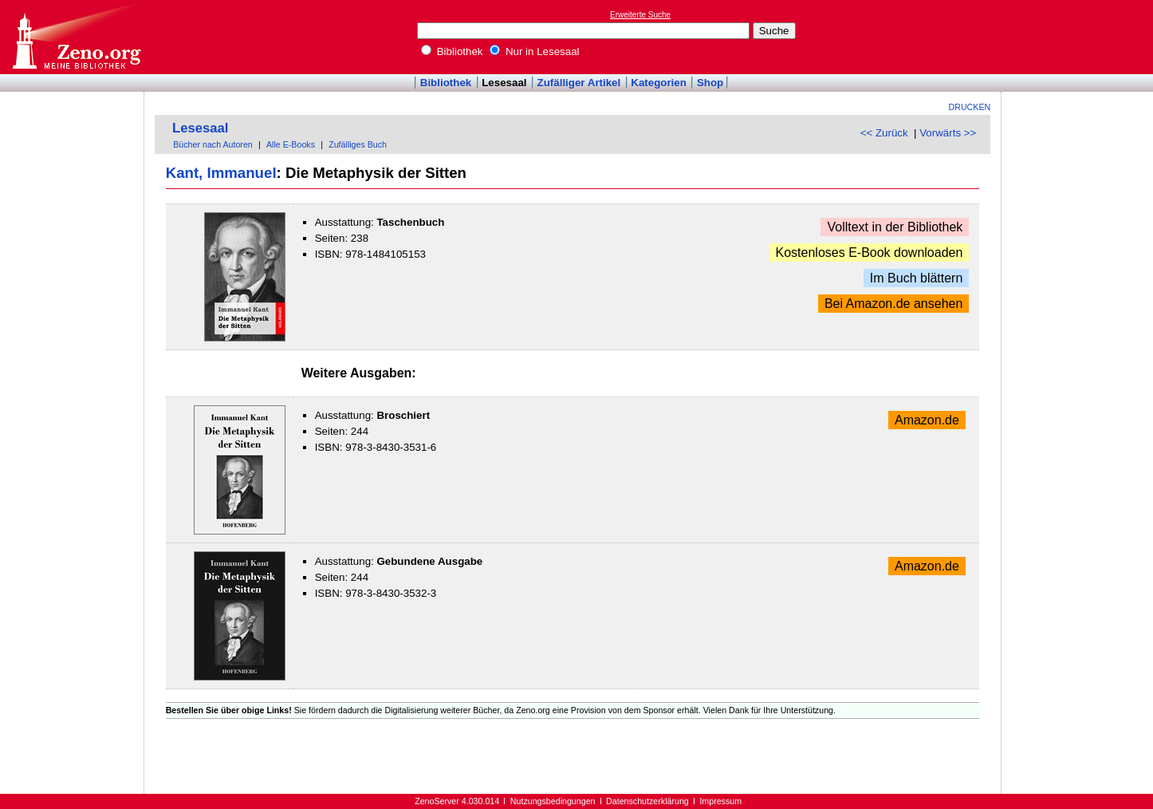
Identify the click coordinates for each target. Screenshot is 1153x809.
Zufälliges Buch (358, 144)
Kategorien (659, 83)
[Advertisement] (1079, 37)
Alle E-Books (290, 144)
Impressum (720, 801)
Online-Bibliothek (76, 37)
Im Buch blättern (916, 278)
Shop (710, 83)
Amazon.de (927, 420)
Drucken (970, 107)
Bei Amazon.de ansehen (893, 303)
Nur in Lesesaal (534, 51)
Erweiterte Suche (640, 14)
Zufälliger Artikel (579, 83)
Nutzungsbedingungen (553, 801)
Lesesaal (504, 83)
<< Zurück (884, 133)
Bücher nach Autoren (213, 144)
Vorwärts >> (947, 133)
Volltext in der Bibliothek (894, 227)
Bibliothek (452, 51)
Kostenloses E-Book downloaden (869, 252)
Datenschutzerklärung (647, 801)
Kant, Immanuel (221, 172)
